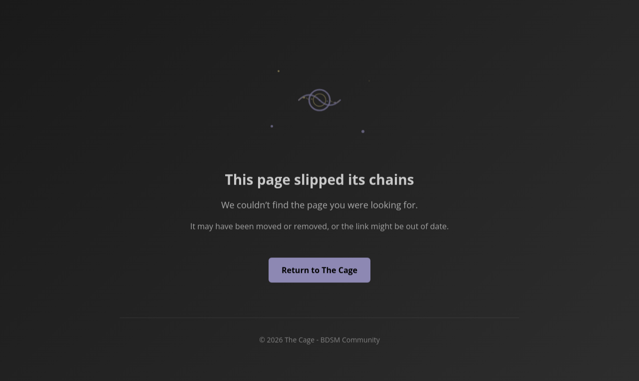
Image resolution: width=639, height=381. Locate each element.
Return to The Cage (319, 270)
